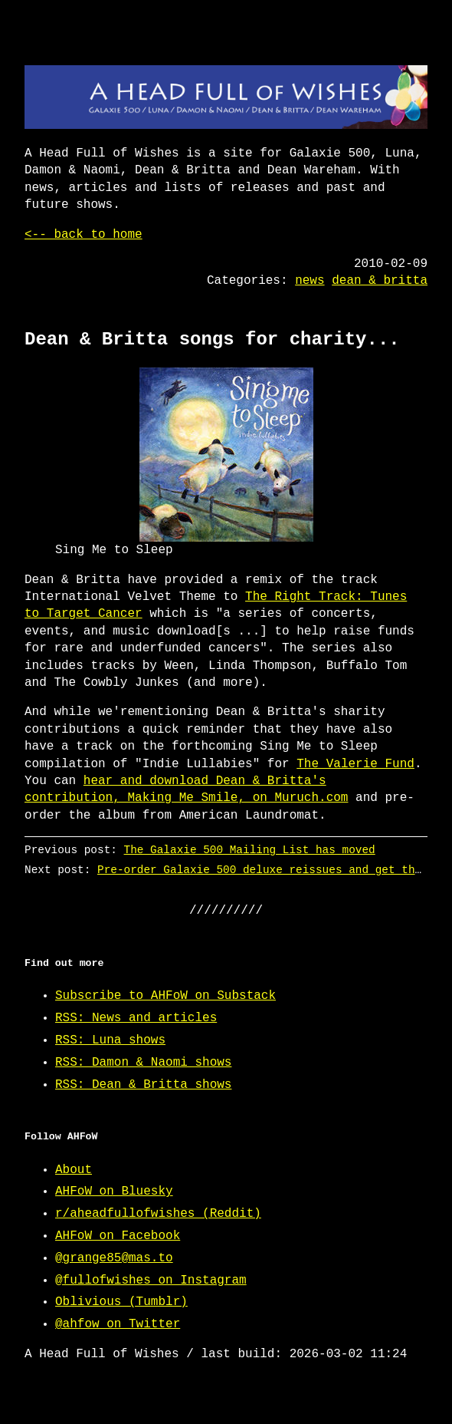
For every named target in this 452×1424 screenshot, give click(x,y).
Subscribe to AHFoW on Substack (165, 995)
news (309, 280)
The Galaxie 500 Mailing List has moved (249, 849)
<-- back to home (83, 234)
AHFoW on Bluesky (114, 1191)
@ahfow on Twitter (117, 1324)
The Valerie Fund (355, 764)
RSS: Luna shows (110, 1040)
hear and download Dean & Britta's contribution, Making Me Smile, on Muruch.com (186, 789)
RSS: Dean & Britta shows (143, 1084)
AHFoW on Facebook (117, 1236)
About (73, 1170)
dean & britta (379, 280)
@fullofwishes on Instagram (151, 1280)
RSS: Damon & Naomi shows (143, 1062)
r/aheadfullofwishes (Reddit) (158, 1213)
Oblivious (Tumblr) (121, 1302)
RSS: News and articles (136, 1018)
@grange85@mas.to (114, 1258)
